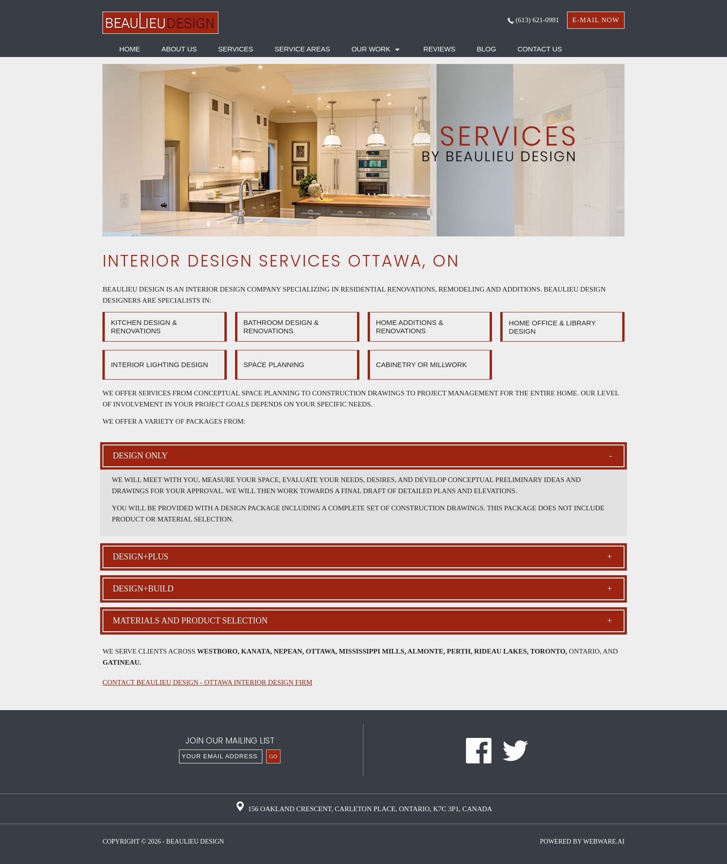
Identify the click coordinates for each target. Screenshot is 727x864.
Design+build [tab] (362, 588)
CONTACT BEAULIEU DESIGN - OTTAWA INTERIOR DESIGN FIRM (207, 682)
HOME (129, 49)
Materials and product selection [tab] (362, 620)
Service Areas (302, 49)
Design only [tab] (362, 455)
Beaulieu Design (195, 841)
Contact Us (539, 49)
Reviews (439, 49)
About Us (179, 49)
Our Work (370, 49)
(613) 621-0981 (533, 20)
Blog (486, 49)
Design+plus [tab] (362, 556)
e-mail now (595, 20)
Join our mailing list (229, 741)
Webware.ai (604, 841)
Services (236, 49)
